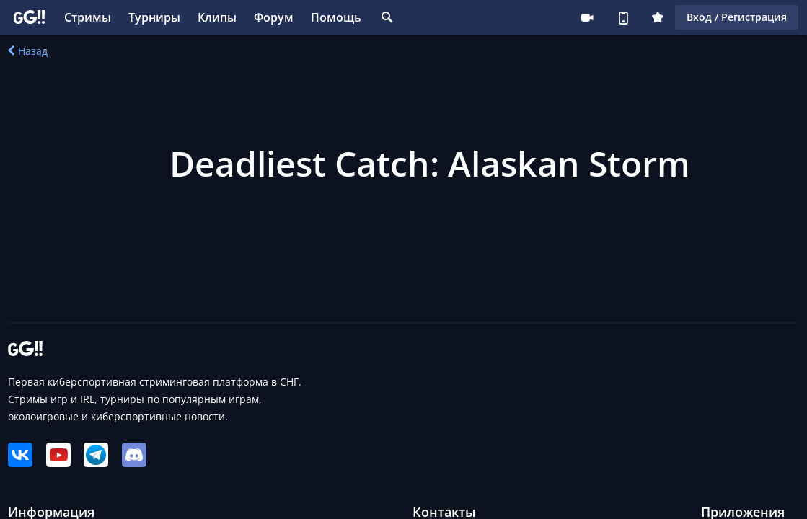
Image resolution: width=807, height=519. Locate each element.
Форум (274, 17)
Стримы (87, 17)
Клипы (217, 17)
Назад (28, 51)
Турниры (154, 17)
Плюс (657, 17)
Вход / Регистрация (737, 17)
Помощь (336, 17)
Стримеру (587, 17)
